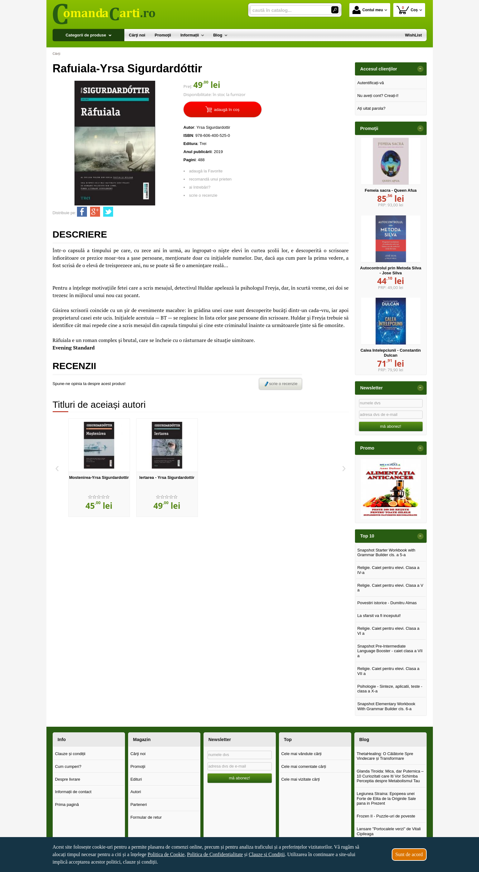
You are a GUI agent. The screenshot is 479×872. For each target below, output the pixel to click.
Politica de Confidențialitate (215, 854)
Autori (135, 791)
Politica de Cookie (166, 854)
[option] (99, 467)
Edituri (136, 779)
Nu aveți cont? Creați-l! (377, 95)
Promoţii (137, 766)
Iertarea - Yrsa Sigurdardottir (166, 477)
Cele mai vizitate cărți (300, 779)
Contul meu (367, 10)
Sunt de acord (409, 854)
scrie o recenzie (203, 195)
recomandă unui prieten (210, 179)
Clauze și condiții (70, 753)
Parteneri (138, 804)
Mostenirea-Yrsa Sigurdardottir (99, 477)
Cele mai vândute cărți (301, 753)
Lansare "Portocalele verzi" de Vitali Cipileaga (389, 831)
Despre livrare (67, 779)
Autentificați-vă (370, 82)
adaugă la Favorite (206, 171)
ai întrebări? (200, 187)
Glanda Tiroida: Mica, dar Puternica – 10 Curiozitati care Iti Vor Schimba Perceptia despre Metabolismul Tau (390, 776)
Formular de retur (145, 817)
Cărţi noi (137, 753)
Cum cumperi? (68, 766)
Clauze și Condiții (267, 854)
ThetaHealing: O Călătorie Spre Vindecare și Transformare (385, 756)
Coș (407, 10)
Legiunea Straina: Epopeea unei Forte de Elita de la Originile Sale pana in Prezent (386, 798)
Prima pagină (67, 804)
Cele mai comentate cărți (303, 766)
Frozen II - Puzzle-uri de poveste (386, 816)
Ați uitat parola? (371, 108)
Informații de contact (73, 791)
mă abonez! (390, 426)
